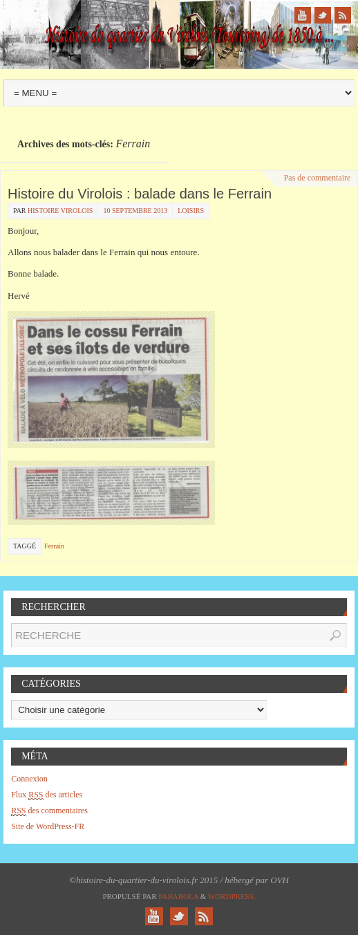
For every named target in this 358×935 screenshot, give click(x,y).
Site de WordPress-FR (47, 826)
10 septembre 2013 (135, 210)
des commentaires (49, 811)
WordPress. (232, 896)
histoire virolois (60, 210)
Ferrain (54, 546)
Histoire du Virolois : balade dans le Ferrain (140, 193)
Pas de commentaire (317, 178)
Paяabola (178, 896)
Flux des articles (46, 795)
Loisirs (191, 210)
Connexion (29, 779)
